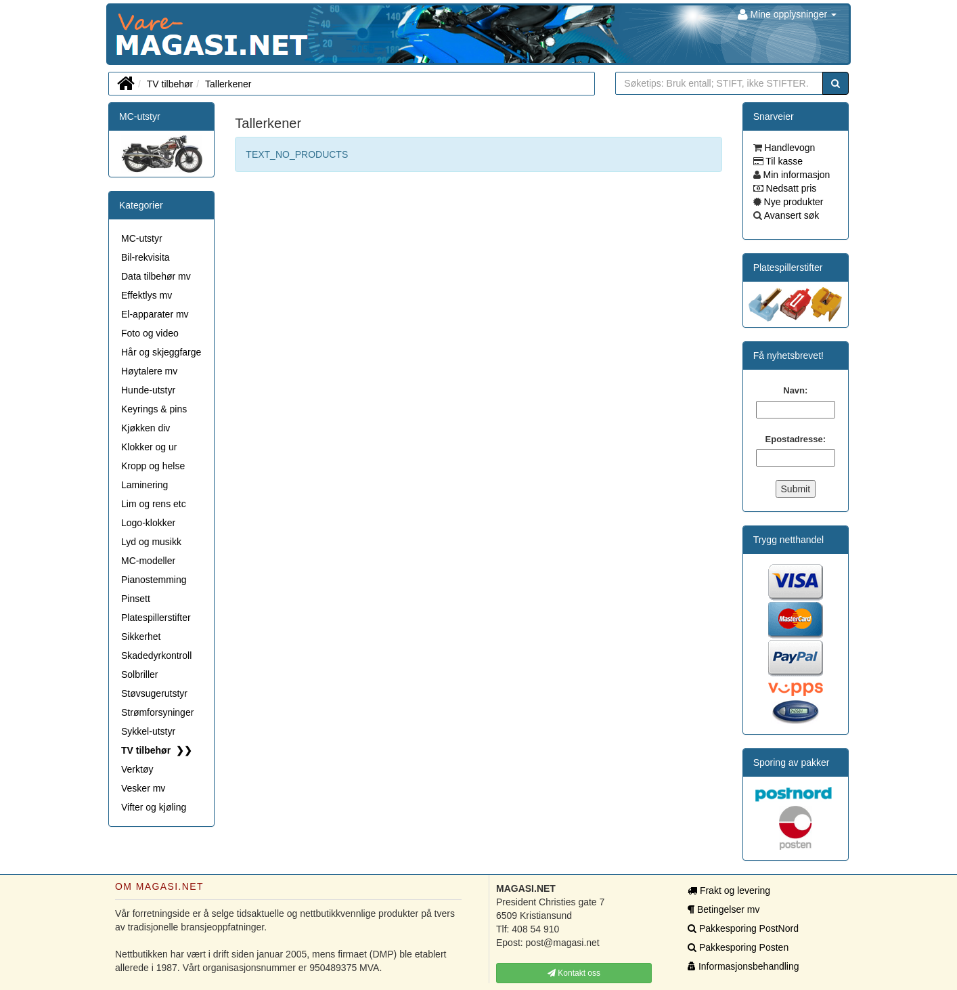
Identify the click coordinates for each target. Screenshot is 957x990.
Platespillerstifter (156, 617)
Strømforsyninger (157, 712)
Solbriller (139, 674)
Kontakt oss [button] (574, 973)
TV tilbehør (170, 84)
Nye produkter (792, 201)
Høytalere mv (149, 371)
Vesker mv (143, 788)
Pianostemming (154, 579)
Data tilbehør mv (156, 276)
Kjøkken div (145, 428)
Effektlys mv (146, 295)
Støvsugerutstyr (154, 693)
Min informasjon (795, 174)
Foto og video (150, 333)
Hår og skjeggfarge (161, 352)
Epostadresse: (795, 439)
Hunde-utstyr (148, 390)
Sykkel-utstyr (148, 731)
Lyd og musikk (151, 541)
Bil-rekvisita (145, 257)
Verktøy (137, 769)
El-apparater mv (155, 314)
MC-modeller (148, 560)
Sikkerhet (140, 636)
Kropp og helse (153, 465)
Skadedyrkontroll (156, 655)
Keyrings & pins (154, 409)
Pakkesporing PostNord (743, 928)
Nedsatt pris (790, 188)
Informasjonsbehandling (743, 966)
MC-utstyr (139, 116)
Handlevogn (789, 147)
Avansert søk (791, 215)
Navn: (795, 390)
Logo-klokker (148, 522)
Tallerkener (228, 84)
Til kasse (783, 161)
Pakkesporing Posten (738, 947)
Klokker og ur (149, 447)
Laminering (144, 484)
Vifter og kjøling (153, 807)
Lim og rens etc (153, 503)
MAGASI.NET (116, 34)
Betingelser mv (723, 909)
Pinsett (135, 598)
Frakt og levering (729, 890)
